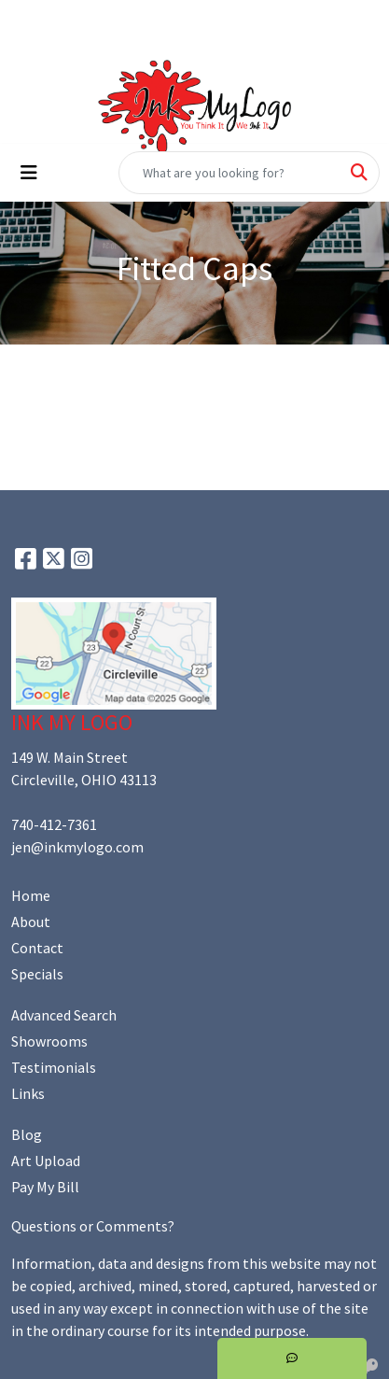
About (30, 921)
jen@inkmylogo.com (77, 846)
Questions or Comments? (92, 1226)
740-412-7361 (54, 824)
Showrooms (49, 1041)
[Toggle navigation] (29, 173)
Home (30, 895)
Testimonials (53, 1067)
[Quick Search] (229, 172)
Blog (26, 1134)
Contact (37, 947)
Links (28, 1093)
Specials (37, 973)
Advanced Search (64, 1015)
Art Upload (45, 1160)
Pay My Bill (45, 1186)
